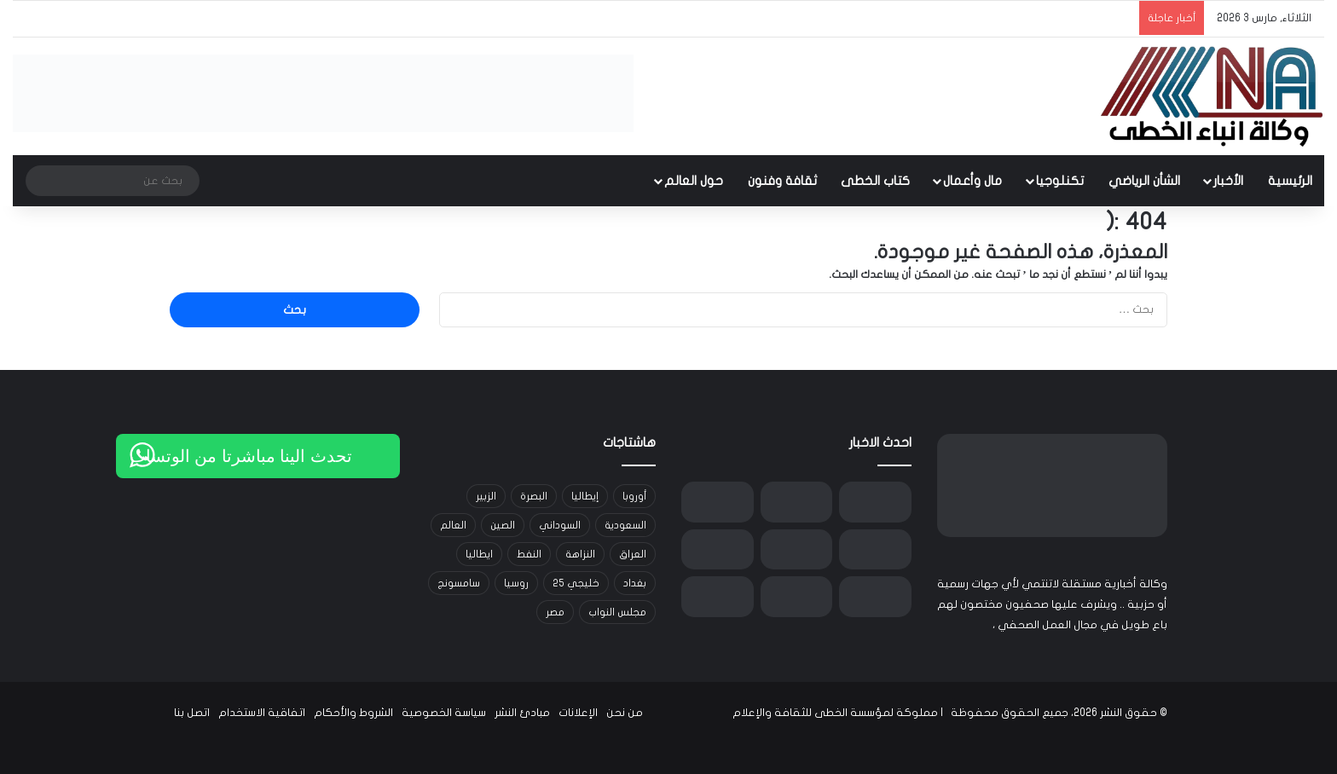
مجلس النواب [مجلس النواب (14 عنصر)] (617, 612)
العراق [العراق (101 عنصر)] (632, 554)
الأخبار (1228, 181)
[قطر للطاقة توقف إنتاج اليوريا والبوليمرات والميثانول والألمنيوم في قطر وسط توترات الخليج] (717, 596)
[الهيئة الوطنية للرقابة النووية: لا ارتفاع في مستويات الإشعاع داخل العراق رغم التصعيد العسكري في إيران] (797, 596)
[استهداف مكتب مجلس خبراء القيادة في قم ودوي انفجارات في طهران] (717, 502)
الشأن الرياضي (1144, 181)
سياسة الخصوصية (444, 713)
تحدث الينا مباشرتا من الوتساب (241, 456)
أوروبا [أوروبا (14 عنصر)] (634, 496)
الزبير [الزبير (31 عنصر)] (486, 496)
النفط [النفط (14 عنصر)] (529, 554)
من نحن (624, 713)
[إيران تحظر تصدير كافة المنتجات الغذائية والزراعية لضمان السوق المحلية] (875, 502)
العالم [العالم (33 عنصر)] (453, 525)
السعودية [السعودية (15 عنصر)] (625, 525)
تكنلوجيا (1060, 181)
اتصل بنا (192, 713)
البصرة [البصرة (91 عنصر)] (533, 496)
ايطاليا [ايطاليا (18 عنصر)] (479, 554)
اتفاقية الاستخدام (261, 713)
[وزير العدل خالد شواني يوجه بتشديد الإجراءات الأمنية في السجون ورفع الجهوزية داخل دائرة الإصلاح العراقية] (875, 596)
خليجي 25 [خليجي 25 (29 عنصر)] (576, 583)
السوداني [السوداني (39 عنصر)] (560, 525)
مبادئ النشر (522, 713)
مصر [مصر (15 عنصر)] (555, 612)
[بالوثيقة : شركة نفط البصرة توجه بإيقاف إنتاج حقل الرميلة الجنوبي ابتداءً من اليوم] (875, 549)
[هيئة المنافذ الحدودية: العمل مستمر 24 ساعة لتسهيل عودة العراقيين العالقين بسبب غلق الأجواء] (717, 549)
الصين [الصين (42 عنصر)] (502, 525)
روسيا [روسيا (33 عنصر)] (516, 583)
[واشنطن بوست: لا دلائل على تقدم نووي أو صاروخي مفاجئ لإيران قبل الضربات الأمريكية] (797, 502)
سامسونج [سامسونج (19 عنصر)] (458, 583)
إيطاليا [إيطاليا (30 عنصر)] (585, 496)
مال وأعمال (972, 181)
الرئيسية (1290, 181)
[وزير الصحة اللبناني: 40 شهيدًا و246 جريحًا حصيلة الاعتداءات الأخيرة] (797, 549)
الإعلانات (578, 713)
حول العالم (693, 181)
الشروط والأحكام (353, 713)
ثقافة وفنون (782, 181)
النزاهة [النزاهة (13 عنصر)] (580, 554)
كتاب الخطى (875, 181)
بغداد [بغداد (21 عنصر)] (634, 583)
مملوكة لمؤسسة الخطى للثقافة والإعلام (835, 713)
